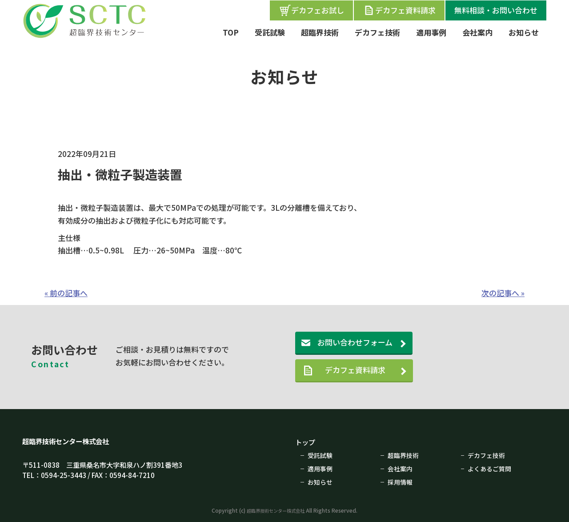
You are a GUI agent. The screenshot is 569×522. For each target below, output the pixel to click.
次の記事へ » (503, 292)
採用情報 (401, 481)
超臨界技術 (320, 32)
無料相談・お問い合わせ (495, 10)
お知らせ (524, 32)
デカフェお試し (311, 10)
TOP (231, 32)
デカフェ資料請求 (399, 10)
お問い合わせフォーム (355, 342)
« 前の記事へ (66, 292)
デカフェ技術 (377, 32)
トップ (306, 441)
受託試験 (270, 32)
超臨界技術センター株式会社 (71, 440)
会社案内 (477, 32)
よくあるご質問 (491, 468)
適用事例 (431, 32)
